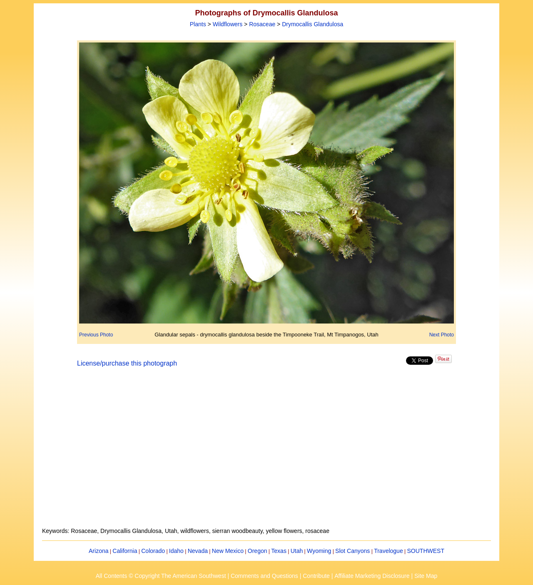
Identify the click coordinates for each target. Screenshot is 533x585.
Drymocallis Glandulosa (312, 24)
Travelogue (388, 551)
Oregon (257, 551)
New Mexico (228, 551)
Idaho (176, 551)
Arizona (98, 551)
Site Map (425, 576)
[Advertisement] (266, 452)
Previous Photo (96, 335)
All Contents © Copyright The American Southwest (161, 576)
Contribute (316, 576)
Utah (297, 551)
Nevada (198, 551)
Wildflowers (228, 24)
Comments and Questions (264, 576)
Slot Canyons (352, 551)
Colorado (153, 551)
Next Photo (441, 335)
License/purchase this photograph (127, 363)
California (124, 551)
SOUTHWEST (425, 551)
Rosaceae (262, 24)
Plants (198, 24)
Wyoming (319, 551)
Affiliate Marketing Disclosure (371, 576)
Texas (278, 551)
